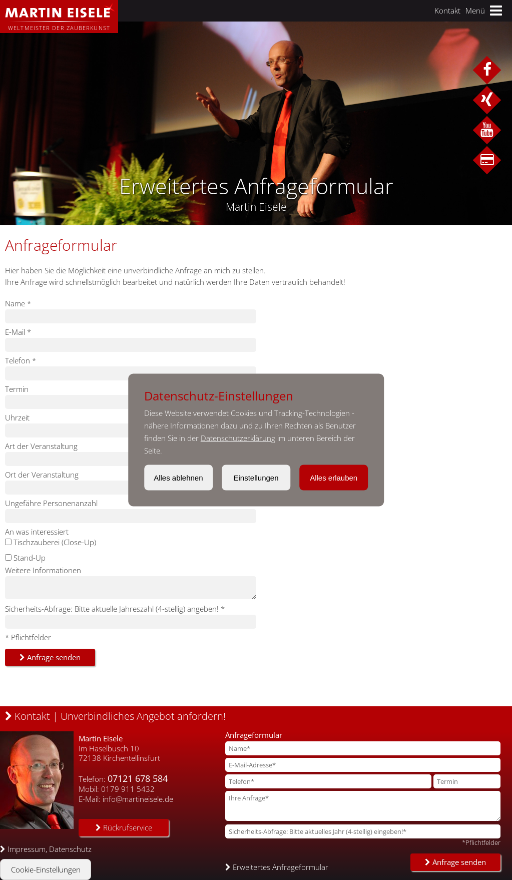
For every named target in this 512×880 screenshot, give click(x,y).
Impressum (27, 849)
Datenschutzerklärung (238, 438)
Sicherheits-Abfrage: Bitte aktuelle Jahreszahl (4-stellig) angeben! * (115, 609)
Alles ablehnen (178, 478)
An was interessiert (37, 532)
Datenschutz (70, 849)
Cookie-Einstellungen (46, 869)
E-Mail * (18, 332)
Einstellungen (255, 478)
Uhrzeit (17, 417)
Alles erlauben (333, 478)
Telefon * (20, 360)
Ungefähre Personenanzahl (51, 503)
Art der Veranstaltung (41, 446)
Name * (18, 303)
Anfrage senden (50, 657)
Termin (17, 389)
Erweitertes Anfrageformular (276, 867)
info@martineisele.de (138, 799)
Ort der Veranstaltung (42, 475)
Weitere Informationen (43, 570)
